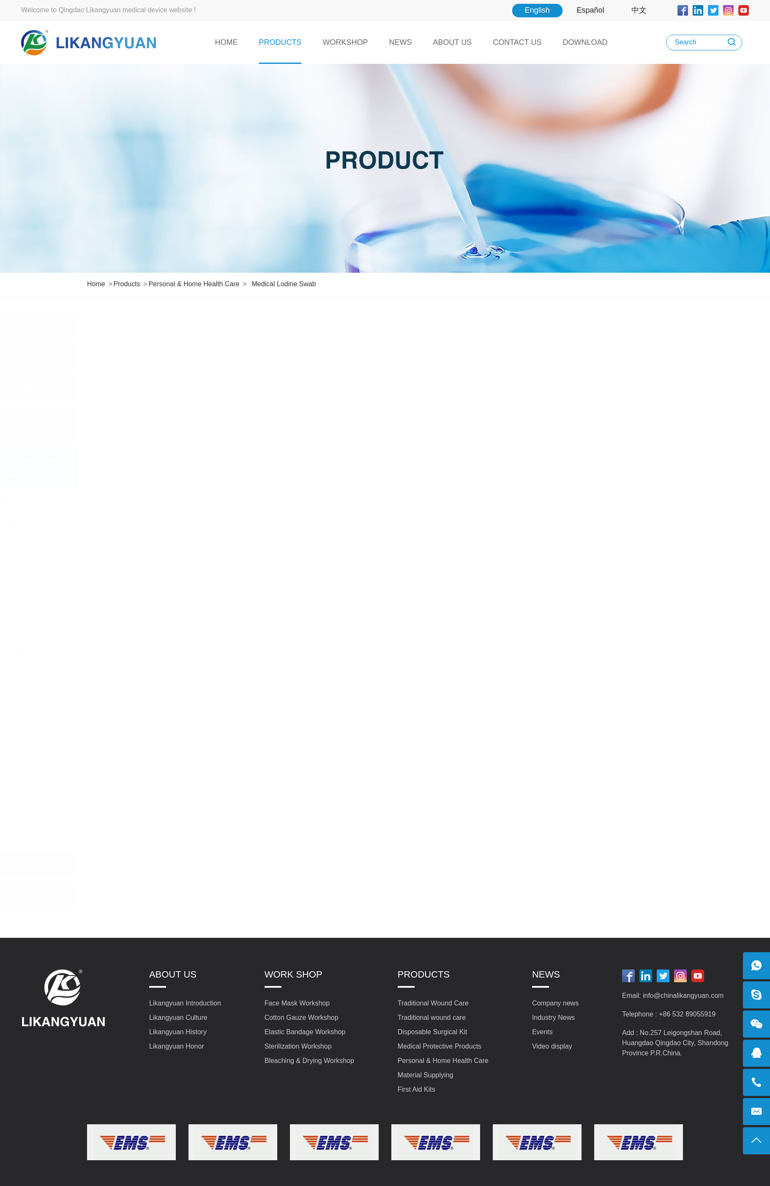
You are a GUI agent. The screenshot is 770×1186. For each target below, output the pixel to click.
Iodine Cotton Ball (126, 628)
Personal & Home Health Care (193, 284)
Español (590, 10)
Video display (552, 1046)
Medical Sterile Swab (131, 705)
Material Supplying (153, 863)
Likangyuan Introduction (185, 1003)
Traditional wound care (153, 357)
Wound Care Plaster (130, 730)
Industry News (553, 1017)
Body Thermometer (128, 756)
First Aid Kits (153, 894)
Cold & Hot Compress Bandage (149, 576)
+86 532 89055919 (687, 1014)
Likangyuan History (178, 1031)
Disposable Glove (126, 782)
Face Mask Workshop (297, 1003)
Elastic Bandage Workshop (305, 1031)
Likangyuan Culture (178, 1017)
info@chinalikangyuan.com (683, 995)
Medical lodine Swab (283, 284)
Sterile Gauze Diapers (133, 525)
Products (126, 284)
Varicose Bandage (127, 602)
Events (542, 1031)
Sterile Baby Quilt (125, 499)
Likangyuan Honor (176, 1046)
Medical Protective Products (153, 424)
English (537, 10)
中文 (639, 10)
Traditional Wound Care (153, 326)
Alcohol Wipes (120, 833)
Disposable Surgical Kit (153, 387)
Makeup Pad (117, 551)
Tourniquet (113, 807)
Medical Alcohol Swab (133, 653)
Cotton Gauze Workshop (302, 1017)
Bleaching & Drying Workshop (309, 1060)
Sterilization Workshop (298, 1046)
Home (96, 284)
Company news (555, 1003)
